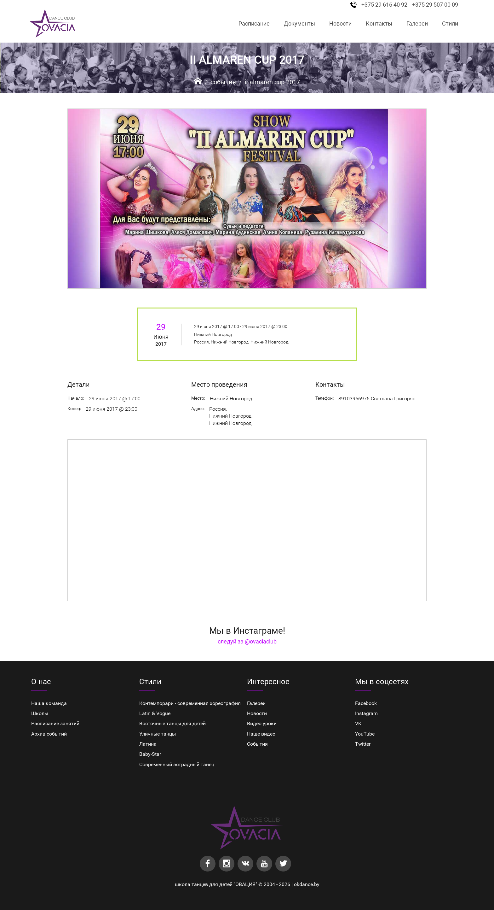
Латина (148, 744)
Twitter (362, 744)
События (223, 82)
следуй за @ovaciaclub (247, 641)
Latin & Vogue (154, 713)
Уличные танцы (157, 734)
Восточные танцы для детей (172, 723)
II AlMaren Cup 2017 (272, 82)
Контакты (379, 23)
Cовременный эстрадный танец (176, 764)
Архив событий (49, 734)
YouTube (365, 734)
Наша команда (49, 703)
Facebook (366, 703)
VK (358, 723)
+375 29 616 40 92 (384, 5)
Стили (450, 23)
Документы (299, 23)
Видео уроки (262, 723)
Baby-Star (150, 754)
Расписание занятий (55, 723)
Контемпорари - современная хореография (190, 703)
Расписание (254, 23)
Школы (39, 713)
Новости (340, 23)
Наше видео (261, 734)
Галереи (417, 23)
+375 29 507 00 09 (435, 5)
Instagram (366, 713)
